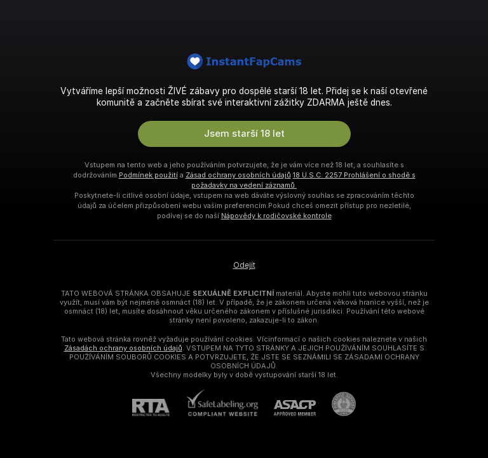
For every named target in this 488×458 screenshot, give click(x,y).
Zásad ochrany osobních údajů (238, 174)
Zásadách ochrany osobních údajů (123, 348)
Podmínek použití (148, 174)
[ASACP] (287, 408)
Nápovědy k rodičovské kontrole (276, 215)
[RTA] (159, 407)
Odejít (244, 265)
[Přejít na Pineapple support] (336, 404)
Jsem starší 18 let (244, 133)
